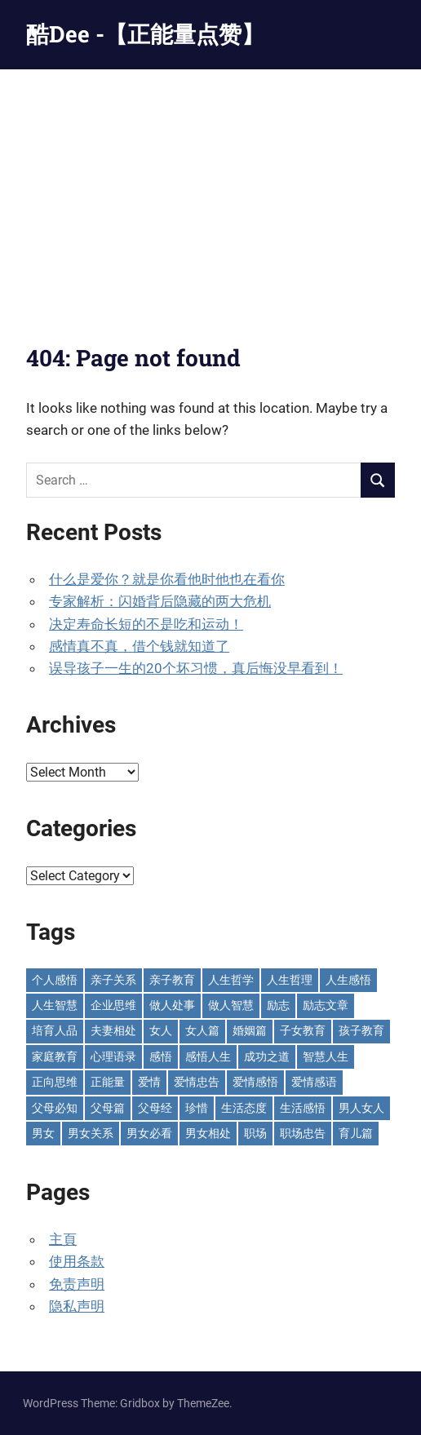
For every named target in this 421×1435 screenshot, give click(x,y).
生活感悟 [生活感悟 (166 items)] (303, 1107)
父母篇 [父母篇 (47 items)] (108, 1107)
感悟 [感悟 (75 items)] (160, 1056)
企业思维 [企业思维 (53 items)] (113, 1005)
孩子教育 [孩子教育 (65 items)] (361, 1030)
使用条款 (76, 1261)
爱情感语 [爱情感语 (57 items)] (314, 1081)
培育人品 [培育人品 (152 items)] (55, 1030)
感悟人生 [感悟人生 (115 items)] (208, 1056)
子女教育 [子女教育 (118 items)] (303, 1030)
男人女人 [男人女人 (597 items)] (361, 1107)
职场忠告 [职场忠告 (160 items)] (303, 1133)
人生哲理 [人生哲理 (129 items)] (289, 979)
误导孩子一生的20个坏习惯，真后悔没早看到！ (196, 668)
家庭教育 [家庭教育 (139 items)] (55, 1056)
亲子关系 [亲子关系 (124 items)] (113, 979)
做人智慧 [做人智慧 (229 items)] (231, 1005)
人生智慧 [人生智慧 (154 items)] (55, 1005)
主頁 (63, 1239)
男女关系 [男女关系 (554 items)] (90, 1133)
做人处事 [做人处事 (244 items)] (172, 1005)
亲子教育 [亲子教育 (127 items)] (172, 979)
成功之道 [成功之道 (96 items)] (267, 1056)
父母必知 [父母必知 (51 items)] (55, 1107)
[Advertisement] (210, 192)
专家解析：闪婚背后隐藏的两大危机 (160, 601)
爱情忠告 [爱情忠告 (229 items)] (196, 1081)
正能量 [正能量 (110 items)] (108, 1081)
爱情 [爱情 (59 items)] (149, 1081)
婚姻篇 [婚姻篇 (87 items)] (250, 1030)
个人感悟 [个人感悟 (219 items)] (55, 979)
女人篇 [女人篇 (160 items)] (202, 1030)
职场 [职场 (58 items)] (255, 1133)
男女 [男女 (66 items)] (43, 1133)
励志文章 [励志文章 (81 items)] (325, 1005)
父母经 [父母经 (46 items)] (155, 1107)
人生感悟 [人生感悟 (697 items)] (348, 979)
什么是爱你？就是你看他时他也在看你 (167, 579)
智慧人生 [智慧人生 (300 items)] (325, 1056)
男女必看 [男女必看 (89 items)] (149, 1133)
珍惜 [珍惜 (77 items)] (196, 1107)
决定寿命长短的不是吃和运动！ (146, 624)
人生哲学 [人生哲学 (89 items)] (231, 979)
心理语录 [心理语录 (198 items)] (113, 1056)
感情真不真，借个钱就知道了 (139, 646)
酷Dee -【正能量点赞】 (145, 34)
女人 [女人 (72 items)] (160, 1030)
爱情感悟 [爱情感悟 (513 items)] (255, 1081)
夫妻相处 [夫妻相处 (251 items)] (113, 1030)
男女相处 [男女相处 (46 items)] (208, 1133)
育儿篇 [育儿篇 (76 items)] (356, 1133)
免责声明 (76, 1284)
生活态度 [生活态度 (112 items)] (244, 1107)
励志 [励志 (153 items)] (278, 1005)
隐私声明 (76, 1306)
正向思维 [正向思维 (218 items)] (55, 1081)
